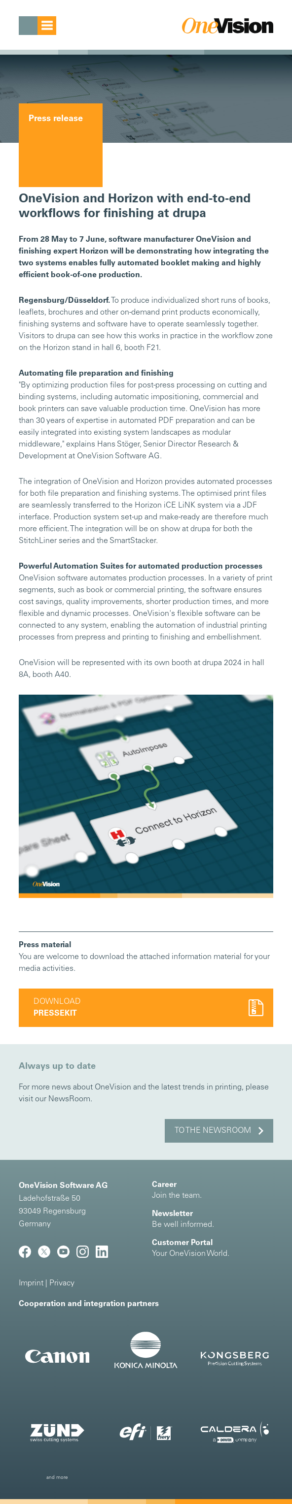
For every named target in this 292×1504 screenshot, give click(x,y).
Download (57, 1008)
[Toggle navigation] (37, 25)
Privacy (61, 1283)
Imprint (31, 1283)
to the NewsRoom (213, 1131)
